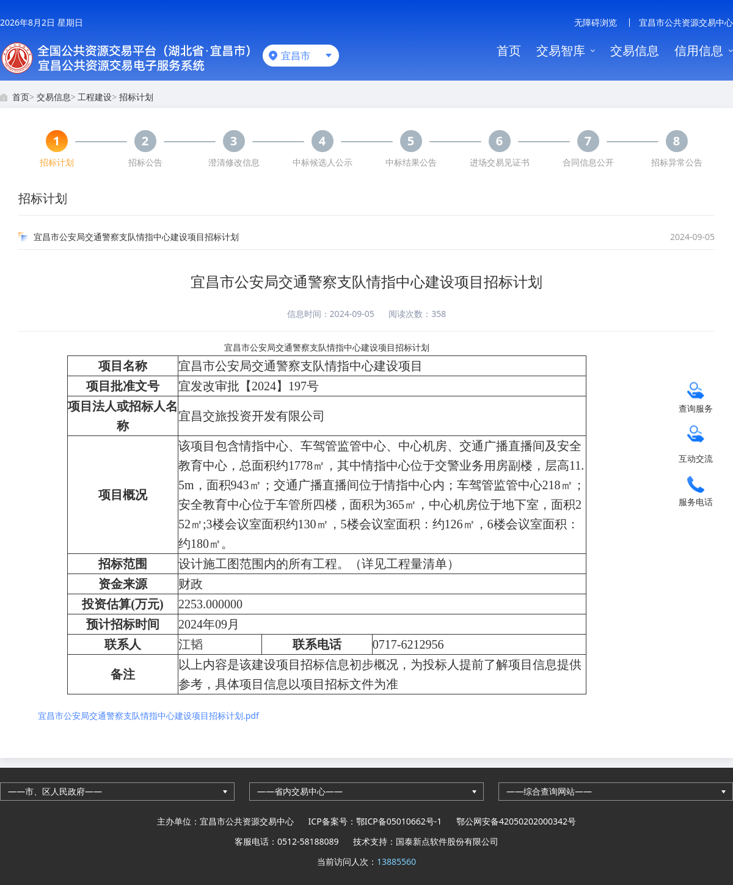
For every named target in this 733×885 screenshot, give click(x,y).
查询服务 (696, 407)
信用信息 (698, 50)
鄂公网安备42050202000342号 (516, 821)
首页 (509, 50)
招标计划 (136, 97)
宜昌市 (295, 55)
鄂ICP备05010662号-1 (399, 821)
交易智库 (560, 50)
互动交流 (696, 458)
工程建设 (95, 97)
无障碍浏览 (595, 22)
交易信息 (634, 50)
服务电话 (696, 501)
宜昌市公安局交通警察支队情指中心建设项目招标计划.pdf (148, 715)
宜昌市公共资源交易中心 (686, 22)
